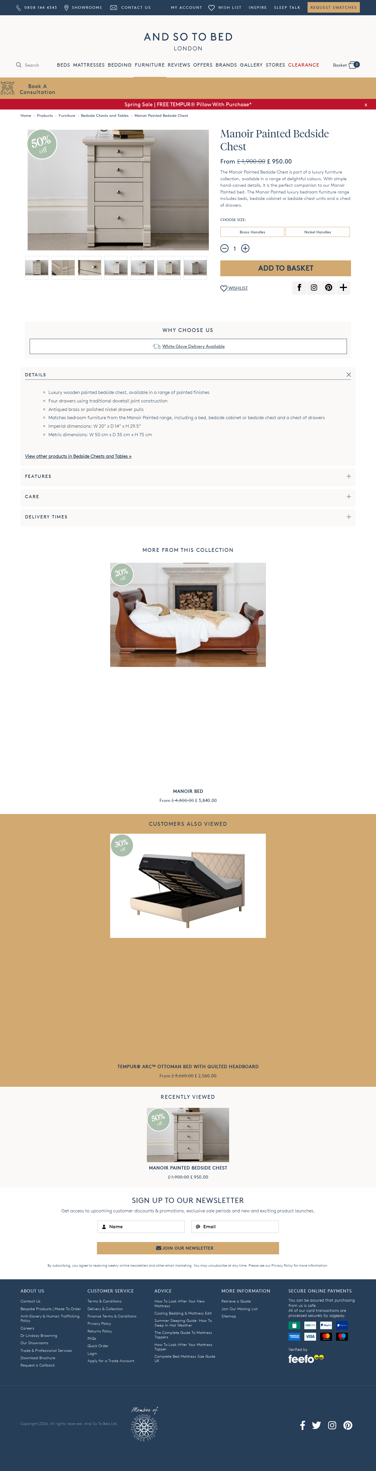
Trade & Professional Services (46, 1350)
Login (92, 1353)
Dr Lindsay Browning (39, 1335)
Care (32, 496)
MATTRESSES (89, 65)
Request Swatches (333, 7)
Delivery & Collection (105, 1308)
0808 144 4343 (36, 7)
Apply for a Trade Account (111, 1360)
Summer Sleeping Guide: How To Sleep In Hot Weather (183, 1322)
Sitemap (228, 1316)
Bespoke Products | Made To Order (51, 1308)
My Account (186, 7)
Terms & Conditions (105, 1301)
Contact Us (130, 7)
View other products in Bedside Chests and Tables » (78, 456)
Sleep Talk (287, 7)
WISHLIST (234, 288)
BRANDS (226, 65)
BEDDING (120, 65)
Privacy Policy (282, 1265)
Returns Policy (100, 1331)
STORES (275, 65)
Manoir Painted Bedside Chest (188, 1168)
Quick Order (98, 1345)
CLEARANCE (303, 65)
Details (35, 375)
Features (38, 476)
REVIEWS (179, 65)
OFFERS (203, 65)
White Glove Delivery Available (193, 346)
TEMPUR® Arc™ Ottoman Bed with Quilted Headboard (188, 1066)
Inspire (258, 7)
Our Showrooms (34, 1342)
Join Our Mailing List (239, 1308)
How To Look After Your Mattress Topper (183, 1346)
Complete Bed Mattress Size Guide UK (185, 1358)
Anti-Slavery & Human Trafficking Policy (50, 1318)
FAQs (92, 1338)
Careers (27, 1328)
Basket (346, 64)
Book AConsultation (38, 89)
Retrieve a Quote (236, 1301)
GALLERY (251, 65)
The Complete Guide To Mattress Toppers (183, 1334)
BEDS (63, 65)
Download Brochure (38, 1357)
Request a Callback (38, 1365)
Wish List (225, 7)
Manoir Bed (188, 791)
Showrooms (83, 7)
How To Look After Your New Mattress (180, 1303)
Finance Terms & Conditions (112, 1316)
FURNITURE (150, 65)
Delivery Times (46, 517)
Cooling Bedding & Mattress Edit (183, 1313)
